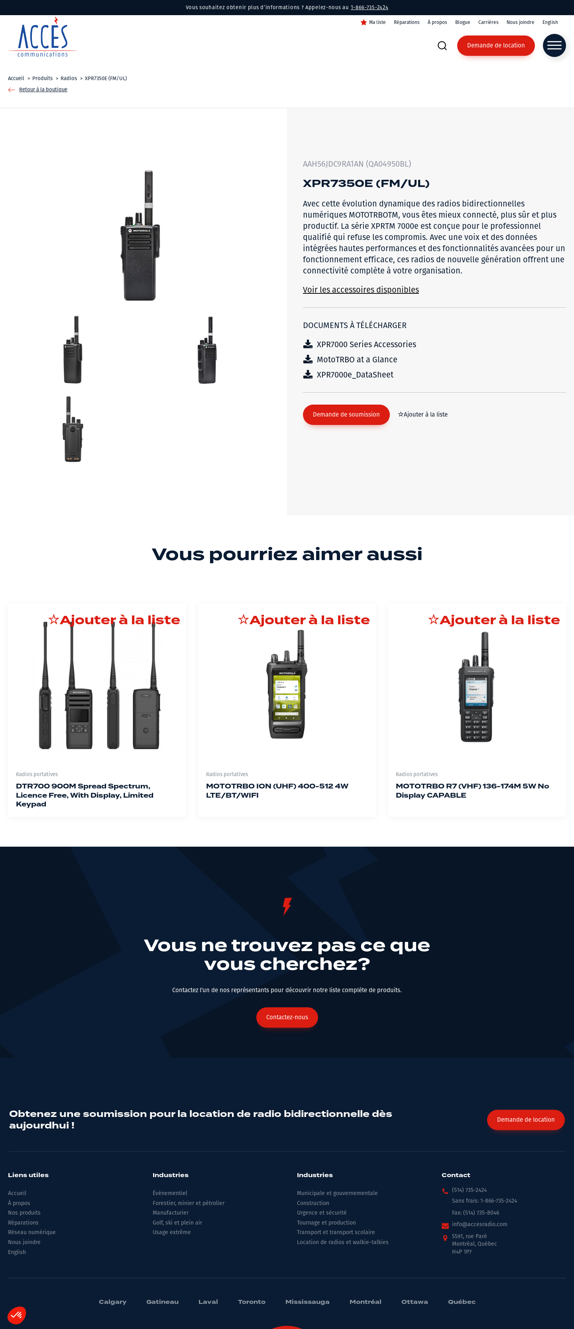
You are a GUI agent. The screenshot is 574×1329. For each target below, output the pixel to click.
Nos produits (24, 1212)
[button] (346, 415)
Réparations (407, 22)
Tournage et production (326, 1222)
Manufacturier (171, 1212)
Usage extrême (172, 1232)
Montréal (365, 1302)
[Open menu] (554, 45)
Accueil (17, 1193)
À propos (437, 22)
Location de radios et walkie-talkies (343, 1242)
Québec (462, 1302)
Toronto (251, 1302)
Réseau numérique (32, 1232)
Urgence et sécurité (322, 1212)
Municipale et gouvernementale (337, 1193)
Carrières (488, 22)
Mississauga (307, 1302)
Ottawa (414, 1302)
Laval (208, 1302)
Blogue (462, 22)
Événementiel (170, 1193)
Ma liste (377, 22)
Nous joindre (521, 22)
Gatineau (162, 1302)
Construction (313, 1203)
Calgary (112, 1302)
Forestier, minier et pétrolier (188, 1203)
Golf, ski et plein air (177, 1222)
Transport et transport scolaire (336, 1232)
